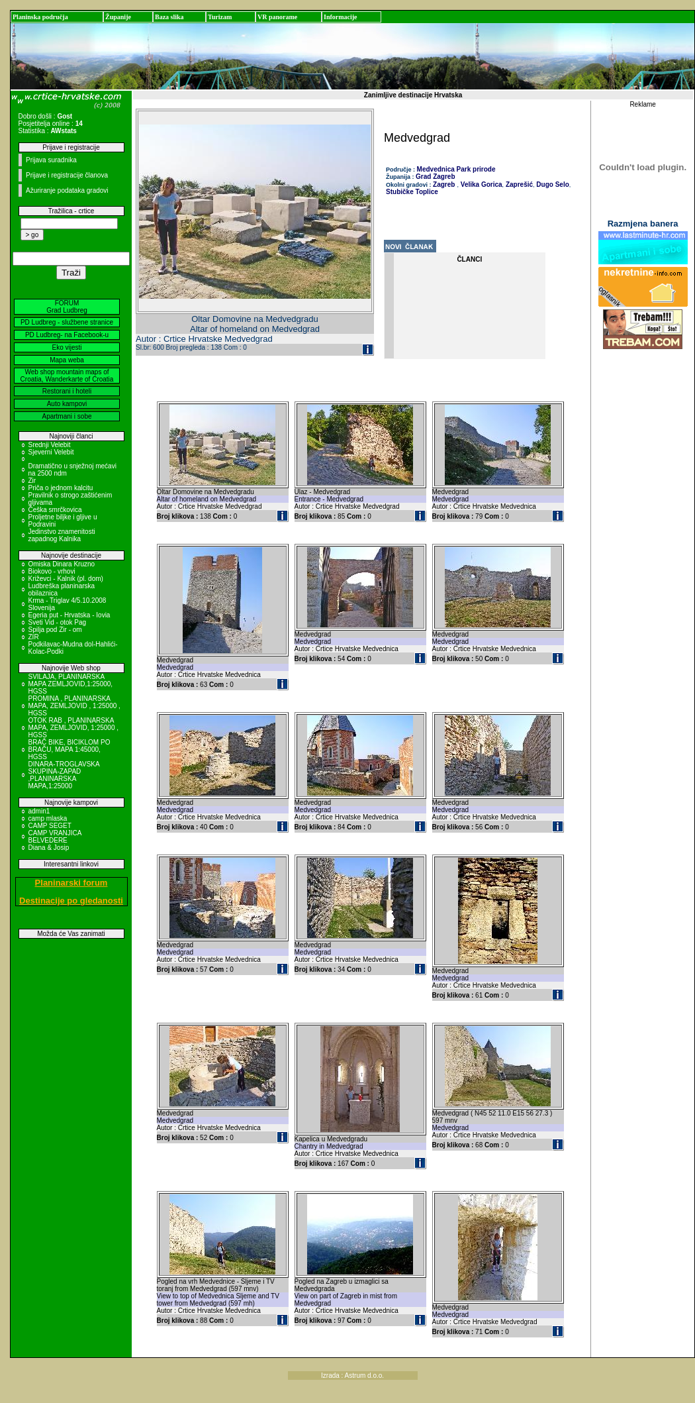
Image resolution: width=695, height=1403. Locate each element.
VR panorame (277, 17)
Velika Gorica (480, 184)
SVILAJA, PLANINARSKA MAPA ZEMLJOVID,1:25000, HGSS (70, 684)
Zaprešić (518, 184)
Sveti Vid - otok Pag (57, 622)
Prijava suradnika (51, 160)
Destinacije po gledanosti (71, 901)
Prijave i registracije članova (67, 175)
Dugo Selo (552, 184)
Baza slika (169, 17)
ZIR (33, 637)
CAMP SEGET (49, 825)
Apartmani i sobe (66, 416)
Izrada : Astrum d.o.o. (352, 1375)
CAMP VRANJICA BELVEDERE (54, 836)
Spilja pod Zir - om (55, 629)
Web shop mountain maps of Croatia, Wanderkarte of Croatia (67, 375)
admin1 (39, 811)
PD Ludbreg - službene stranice (67, 322)
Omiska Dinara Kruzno (61, 564)
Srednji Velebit (49, 444)
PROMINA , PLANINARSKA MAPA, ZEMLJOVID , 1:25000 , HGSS (74, 706)
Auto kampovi (67, 403)
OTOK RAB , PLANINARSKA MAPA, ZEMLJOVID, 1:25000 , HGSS (73, 728)
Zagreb (444, 184)
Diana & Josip (49, 847)
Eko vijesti (66, 347)
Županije (118, 17)
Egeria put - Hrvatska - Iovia (69, 615)
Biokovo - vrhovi (51, 571)
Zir (32, 480)
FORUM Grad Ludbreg (66, 306)
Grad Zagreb (435, 176)
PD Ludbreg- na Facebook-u (67, 334)
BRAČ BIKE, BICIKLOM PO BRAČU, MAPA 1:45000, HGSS (69, 749)
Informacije (340, 17)
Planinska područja (40, 17)
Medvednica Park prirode (456, 169)
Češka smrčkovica (55, 509)
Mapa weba (67, 360)
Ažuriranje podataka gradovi (67, 190)
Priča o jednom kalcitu (60, 488)
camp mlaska (48, 818)
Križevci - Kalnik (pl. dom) (65, 578)
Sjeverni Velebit (51, 452)
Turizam (220, 17)
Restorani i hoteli (66, 391)
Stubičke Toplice (412, 191)
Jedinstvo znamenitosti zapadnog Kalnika (61, 535)
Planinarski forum (71, 883)
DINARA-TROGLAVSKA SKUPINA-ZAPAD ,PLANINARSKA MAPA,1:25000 (64, 775)
